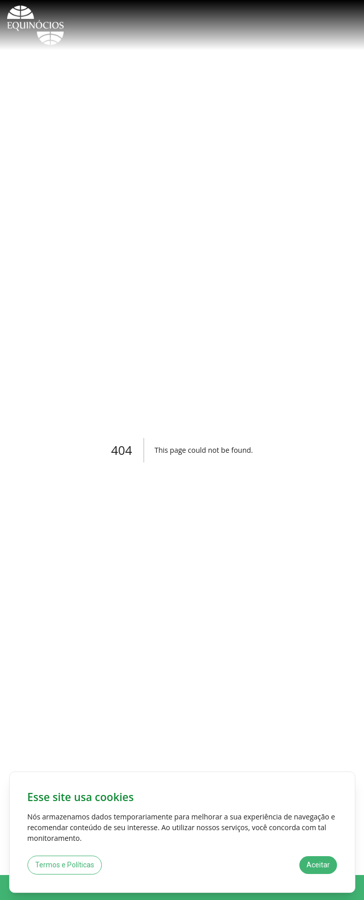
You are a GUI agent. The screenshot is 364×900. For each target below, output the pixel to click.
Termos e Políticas (64, 865)
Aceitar (318, 865)
